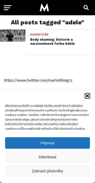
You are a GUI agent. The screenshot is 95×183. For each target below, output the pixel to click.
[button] (87, 95)
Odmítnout (47, 157)
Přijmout (47, 143)
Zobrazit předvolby (47, 171)
